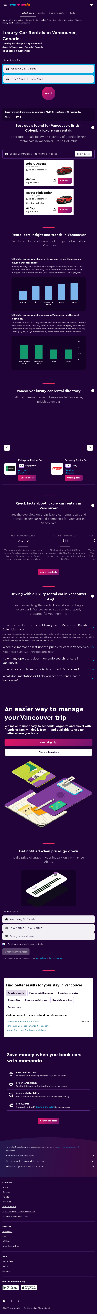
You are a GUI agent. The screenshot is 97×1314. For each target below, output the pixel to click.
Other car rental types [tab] (36, 1000)
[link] (65, 181)
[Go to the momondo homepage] (20, 4)
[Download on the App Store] (29, 1287)
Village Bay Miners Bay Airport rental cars (26, 1030)
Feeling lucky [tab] (14, 1007)
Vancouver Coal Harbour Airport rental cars (28, 1026)
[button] (5, 4)
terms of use (41, 958)
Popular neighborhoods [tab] (41, 993)
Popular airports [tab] (16, 993)
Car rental (6, 20)
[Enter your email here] (51, 936)
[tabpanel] (48, 314)
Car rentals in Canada (23, 20)
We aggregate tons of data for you (50, 1161)
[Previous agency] (7, 448)
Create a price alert (45, 1107)
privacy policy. (56, 958)
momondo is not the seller (50, 1155)
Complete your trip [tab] (62, 1000)
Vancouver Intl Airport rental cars (23, 1022)
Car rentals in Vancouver (74, 20)
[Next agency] (90, 448)
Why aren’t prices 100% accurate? (50, 1166)
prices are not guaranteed (68, 1147)
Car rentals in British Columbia (48, 20)
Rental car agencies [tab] (68, 993)
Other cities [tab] (14, 1000)
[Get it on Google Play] (10, 1287)
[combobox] (12, 60)
